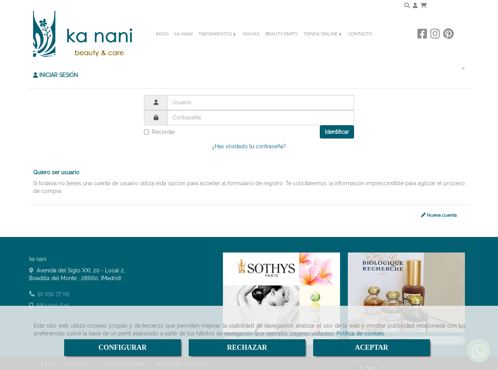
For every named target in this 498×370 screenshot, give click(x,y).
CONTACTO (360, 45)
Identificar (337, 126)
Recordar (159, 126)
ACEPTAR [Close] (371, 347)
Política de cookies (360, 333)
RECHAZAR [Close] (247, 347)
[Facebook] (422, 45)
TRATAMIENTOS (217, 45)
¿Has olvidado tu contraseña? (249, 140)
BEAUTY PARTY (281, 45)
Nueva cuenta (439, 209)
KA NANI (183, 45)
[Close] (463, 62)
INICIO (162, 45)
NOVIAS (251, 45)
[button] (415, 5)
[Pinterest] (448, 45)
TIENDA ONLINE (323, 45)
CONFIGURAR (122, 347)
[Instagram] (435, 45)
